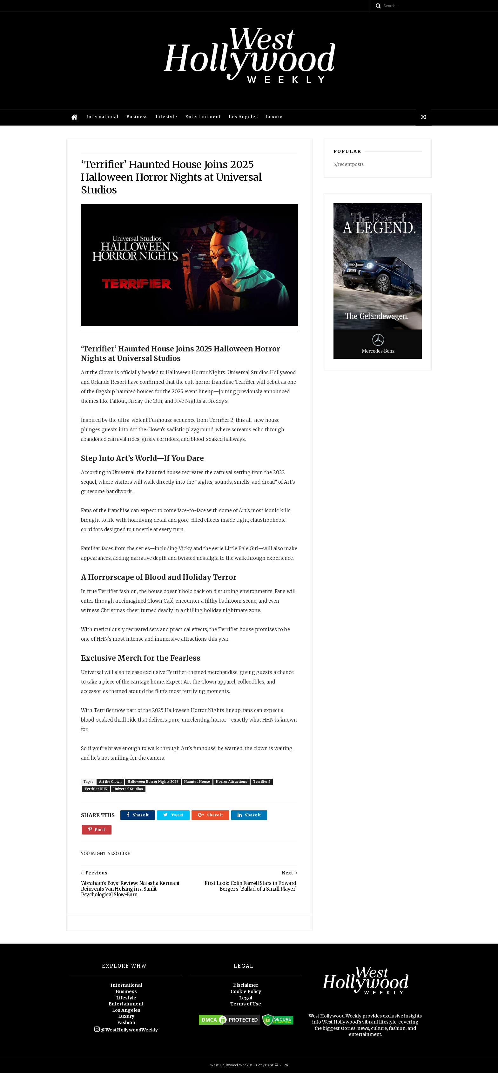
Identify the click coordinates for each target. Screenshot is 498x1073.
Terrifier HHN (95, 789)
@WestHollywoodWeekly (126, 1030)
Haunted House (197, 782)
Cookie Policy (246, 991)
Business (137, 117)
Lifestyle (166, 117)
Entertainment (203, 117)
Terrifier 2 (261, 782)
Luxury (274, 117)
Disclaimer (245, 985)
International (102, 117)
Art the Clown (110, 782)
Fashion (126, 1022)
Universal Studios (128, 789)
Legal (245, 998)
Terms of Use (245, 1004)
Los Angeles (243, 117)
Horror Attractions (231, 782)
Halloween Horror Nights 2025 (153, 782)
